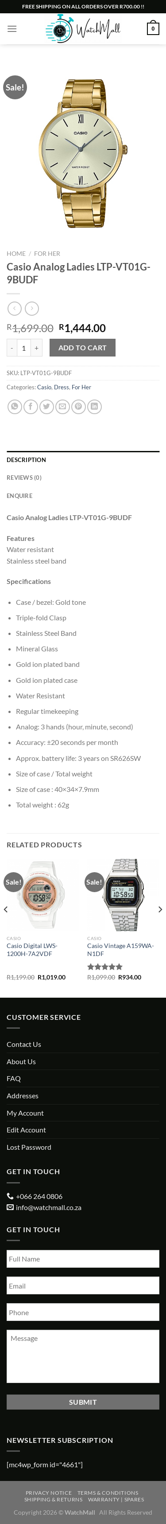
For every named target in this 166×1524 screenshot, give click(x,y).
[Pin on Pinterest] (78, 407)
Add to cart (82, 348)
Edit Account (26, 1129)
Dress (61, 387)
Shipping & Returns (53, 1499)
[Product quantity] (24, 348)
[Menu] (12, 28)
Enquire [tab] (19, 495)
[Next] (159, 927)
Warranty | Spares (116, 1499)
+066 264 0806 (39, 1196)
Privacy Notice (49, 1492)
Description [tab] (26, 459)
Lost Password (29, 1147)
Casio (44, 387)
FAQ (14, 1078)
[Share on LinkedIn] (94, 407)
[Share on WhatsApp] (15, 407)
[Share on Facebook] (30, 407)
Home (16, 253)
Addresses (23, 1095)
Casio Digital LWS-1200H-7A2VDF (32, 949)
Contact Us (24, 1044)
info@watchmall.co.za (48, 1207)
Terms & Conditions (108, 1492)
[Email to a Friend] (62, 407)
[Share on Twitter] (46, 407)
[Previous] (6, 927)
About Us (21, 1061)
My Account (25, 1113)
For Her (47, 253)
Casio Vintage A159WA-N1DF (120, 949)
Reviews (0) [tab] (24, 477)
